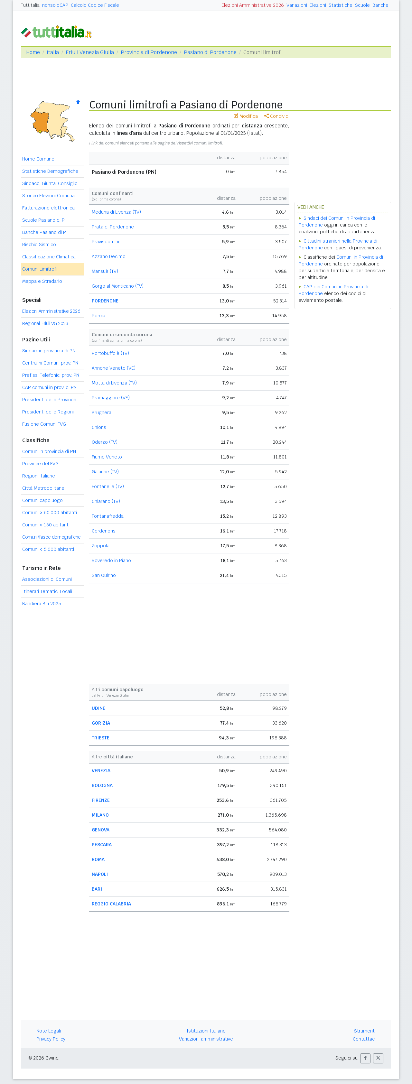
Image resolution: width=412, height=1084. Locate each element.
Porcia (98, 316)
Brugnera (101, 412)
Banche (380, 5)
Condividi (276, 116)
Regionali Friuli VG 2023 (45, 323)
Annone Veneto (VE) (114, 368)
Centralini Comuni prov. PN (50, 363)
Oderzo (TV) (104, 442)
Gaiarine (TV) (105, 472)
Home (33, 52)
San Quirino (104, 575)
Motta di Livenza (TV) (114, 383)
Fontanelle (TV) (108, 486)
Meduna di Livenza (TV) (116, 212)
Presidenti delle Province (49, 400)
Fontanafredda (108, 516)
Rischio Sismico (39, 244)
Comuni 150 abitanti (46, 525)
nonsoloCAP (55, 5)
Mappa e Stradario (42, 281)
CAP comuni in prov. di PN (49, 387)
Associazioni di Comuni (47, 579)
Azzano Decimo (109, 256)
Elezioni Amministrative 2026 (252, 5)
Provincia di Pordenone (149, 52)
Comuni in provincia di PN (49, 451)
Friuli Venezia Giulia (90, 52)
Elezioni (318, 5)
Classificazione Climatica (49, 257)
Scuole (362, 5)
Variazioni (296, 5)
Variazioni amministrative (206, 1039)
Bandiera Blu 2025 (41, 604)
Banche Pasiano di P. (44, 232)
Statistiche (340, 5)
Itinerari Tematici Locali (47, 591)
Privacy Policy (50, 1039)
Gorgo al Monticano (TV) (118, 286)
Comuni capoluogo (42, 500)
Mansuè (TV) (105, 271)
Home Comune (38, 159)
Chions (99, 427)
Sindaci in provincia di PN (48, 351)
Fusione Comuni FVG (44, 424)
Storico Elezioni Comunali (49, 196)
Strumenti (365, 1031)
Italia (53, 52)
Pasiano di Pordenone (210, 52)
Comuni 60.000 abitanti (49, 512)
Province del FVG (40, 464)
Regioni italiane (38, 476)
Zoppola (100, 546)
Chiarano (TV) (106, 501)
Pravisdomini (105, 242)
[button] (365, 1058)
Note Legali (48, 1031)
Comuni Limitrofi (39, 269)
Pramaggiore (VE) (111, 398)
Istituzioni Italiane (206, 1031)
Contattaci (364, 1039)
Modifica (246, 116)
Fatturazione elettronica (48, 208)
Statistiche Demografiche (50, 171)
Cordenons (104, 531)
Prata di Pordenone (113, 227)
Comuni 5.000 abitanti (48, 549)
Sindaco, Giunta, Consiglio (50, 183)
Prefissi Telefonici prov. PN (50, 375)
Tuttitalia (30, 5)
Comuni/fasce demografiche (51, 537)
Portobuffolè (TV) (110, 353)
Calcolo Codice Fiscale (95, 5)
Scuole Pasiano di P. (43, 220)
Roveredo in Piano (111, 560)
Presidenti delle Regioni (48, 412)
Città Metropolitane (43, 488)
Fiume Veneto (107, 457)
